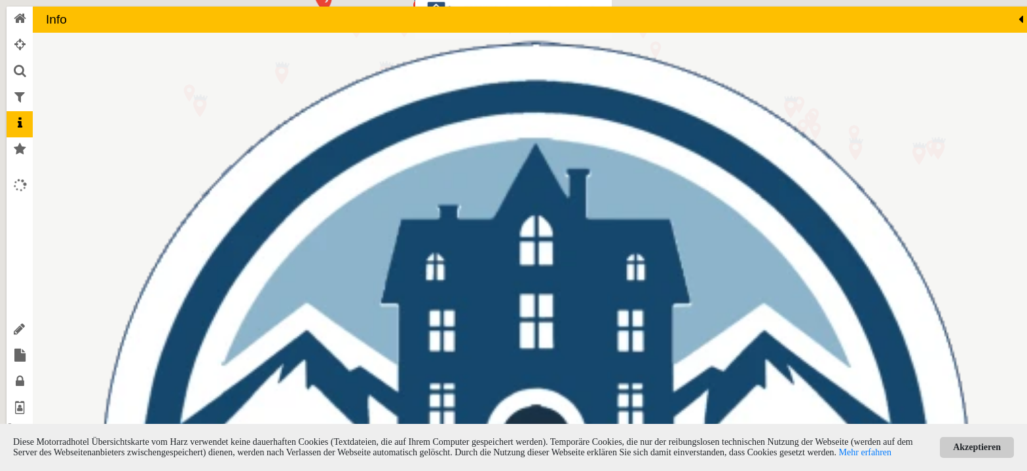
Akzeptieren (977, 447)
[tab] (20, 20)
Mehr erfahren (865, 452)
